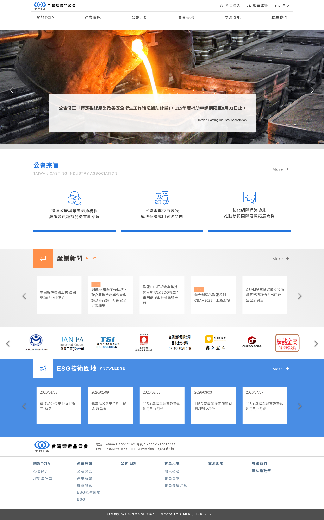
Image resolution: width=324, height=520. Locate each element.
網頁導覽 (257, 7)
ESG (81, 499)
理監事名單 (42, 479)
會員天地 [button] (186, 20)
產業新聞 (84, 479)
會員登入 (230, 7)
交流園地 (233, 20)
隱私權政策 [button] (261, 471)
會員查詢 (172, 479)
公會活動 (139, 20)
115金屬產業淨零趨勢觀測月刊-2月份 (213, 406)
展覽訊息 (84, 486)
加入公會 (172, 472)
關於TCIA (41, 463)
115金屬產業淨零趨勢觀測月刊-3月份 (264, 406)
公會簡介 (41, 472)
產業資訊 (84, 463)
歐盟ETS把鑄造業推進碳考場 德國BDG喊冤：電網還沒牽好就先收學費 (161, 295)
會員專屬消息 (175, 486)
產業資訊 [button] (93, 20)
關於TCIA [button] (45, 20)
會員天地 (172, 463)
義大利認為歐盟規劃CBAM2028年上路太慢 (213, 294)
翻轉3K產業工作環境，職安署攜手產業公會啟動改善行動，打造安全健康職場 (110, 295)
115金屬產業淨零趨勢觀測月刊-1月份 (161, 406)
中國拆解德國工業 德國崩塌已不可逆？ (58, 295)
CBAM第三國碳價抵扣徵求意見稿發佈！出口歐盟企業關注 (265, 295)
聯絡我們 (279, 20)
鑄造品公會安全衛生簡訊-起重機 (108, 406)
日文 (286, 7)
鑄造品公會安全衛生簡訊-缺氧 (57, 406)
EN (278, 7)
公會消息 (84, 472)
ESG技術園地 (89, 492)
